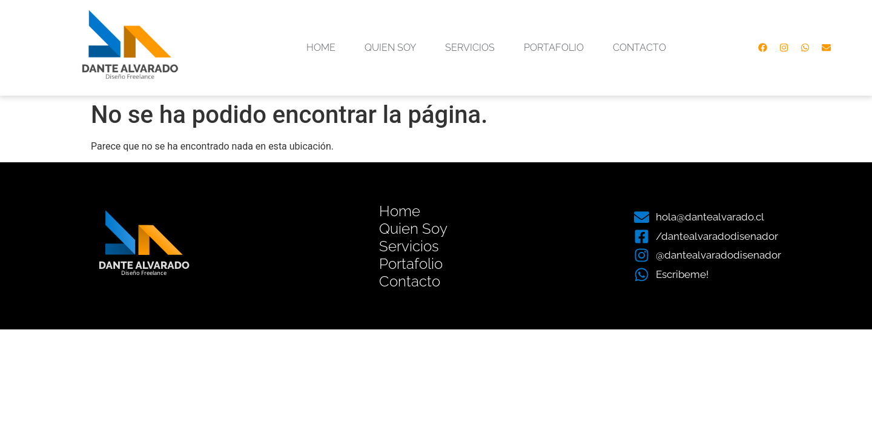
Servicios (470, 47)
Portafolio (554, 47)
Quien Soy (390, 47)
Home (320, 47)
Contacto (639, 47)
